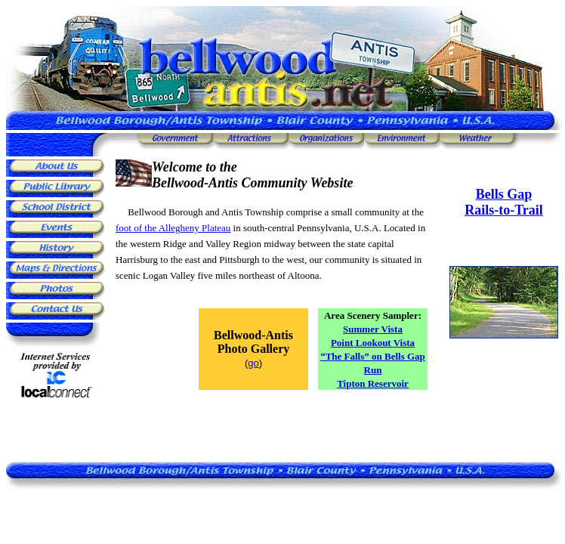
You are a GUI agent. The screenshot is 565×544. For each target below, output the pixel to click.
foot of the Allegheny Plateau (173, 227)
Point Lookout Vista (373, 342)
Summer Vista (373, 329)
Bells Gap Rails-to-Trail (504, 202)
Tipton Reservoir (373, 383)
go (253, 363)
